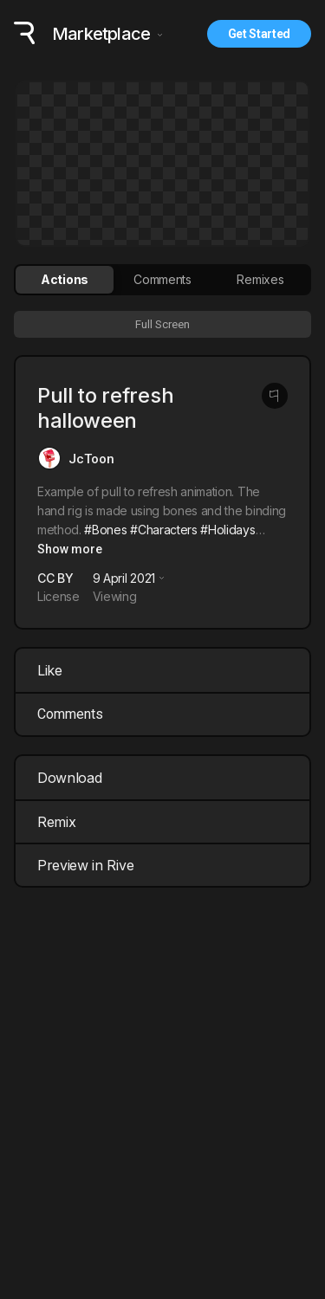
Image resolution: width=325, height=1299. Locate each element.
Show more (69, 549)
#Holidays (227, 529)
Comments (70, 714)
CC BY (55, 578)
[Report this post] (275, 396)
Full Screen (162, 324)
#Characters (163, 529)
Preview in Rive (164, 865)
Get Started (259, 34)
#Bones (105, 529)
